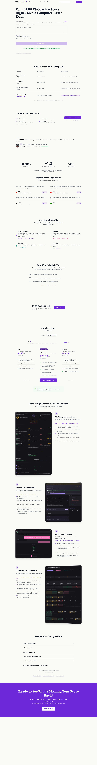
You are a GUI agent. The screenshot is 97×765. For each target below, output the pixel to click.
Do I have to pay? (48, 649)
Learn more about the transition (73, 121)
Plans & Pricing (47, 1)
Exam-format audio (57, 249)
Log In (73, 1)
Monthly (43, 336)
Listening (55, 244)
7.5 (29, 38)
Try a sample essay (19, 35)
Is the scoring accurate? (48, 644)
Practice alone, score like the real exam (61, 239)
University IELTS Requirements (48, 677)
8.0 (33, 38)
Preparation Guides (60, 677)
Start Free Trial (26, 381)
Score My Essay (48, 710)
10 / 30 (65, 21)
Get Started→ (67, 343)
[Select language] (64, 2)
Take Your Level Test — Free (48, 287)
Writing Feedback (23, 232)
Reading (20, 244)
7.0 (25, 38)
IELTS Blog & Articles (37, 677)
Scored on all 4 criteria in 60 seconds (26, 239)
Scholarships (39, 1)
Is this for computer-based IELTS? (48, 658)
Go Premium (71, 381)
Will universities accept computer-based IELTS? (48, 666)
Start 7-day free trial (48, 381)
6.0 (17, 38)
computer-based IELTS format (53, 671)
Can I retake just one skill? (48, 662)
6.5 (21, 38)
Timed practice (21, 248)
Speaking (55, 232)
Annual (52, 336)
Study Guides (32, 1)
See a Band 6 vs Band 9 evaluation (23, 53)
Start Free (79, 1)
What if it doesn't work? (48, 653)
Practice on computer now (72, 118)
